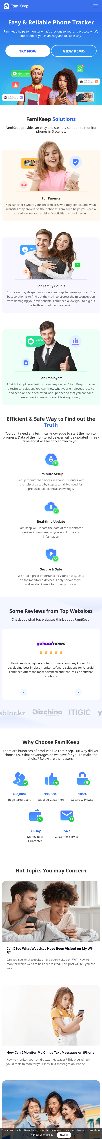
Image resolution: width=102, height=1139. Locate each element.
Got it (64, 1135)
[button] (78, 692)
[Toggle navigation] (95, 6)
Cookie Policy (46, 1134)
